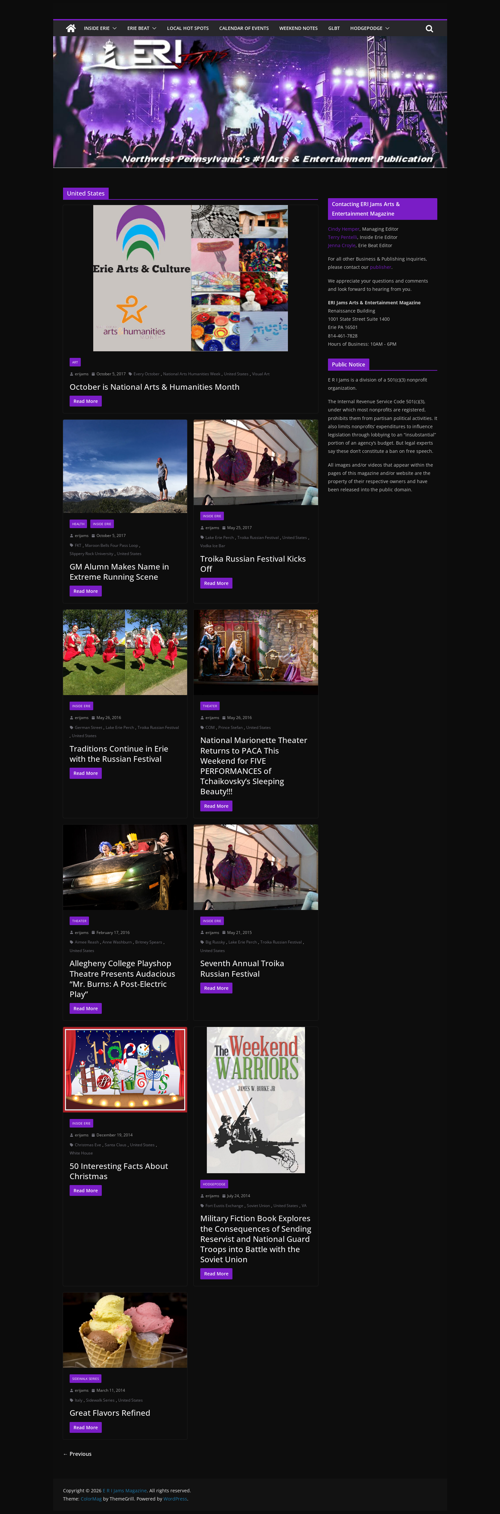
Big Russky (215, 942)
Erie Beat (138, 28)
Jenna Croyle (342, 245)
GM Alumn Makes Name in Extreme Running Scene (119, 571)
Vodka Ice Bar (212, 545)
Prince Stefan (230, 727)
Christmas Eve (88, 1145)
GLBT (334, 28)
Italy (78, 1400)
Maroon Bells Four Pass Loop (111, 545)
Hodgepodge (366, 28)
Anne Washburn (117, 942)
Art (75, 362)
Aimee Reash (87, 942)
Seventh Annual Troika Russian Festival (242, 968)
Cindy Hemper (343, 229)
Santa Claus (115, 1145)
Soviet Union (258, 1205)
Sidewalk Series (85, 1378)
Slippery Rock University (91, 553)
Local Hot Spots (188, 28)
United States (236, 374)
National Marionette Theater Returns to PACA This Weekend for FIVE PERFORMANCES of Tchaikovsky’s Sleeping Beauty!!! (253, 765)
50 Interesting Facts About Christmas (119, 1170)
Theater (210, 706)
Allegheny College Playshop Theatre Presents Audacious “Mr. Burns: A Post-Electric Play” (122, 978)
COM (210, 727)
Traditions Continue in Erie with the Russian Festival (119, 753)
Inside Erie (97, 28)
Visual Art (261, 374)
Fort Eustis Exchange (224, 1205)
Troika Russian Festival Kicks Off (253, 563)
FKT (78, 545)
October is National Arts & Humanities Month (155, 386)
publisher (380, 267)
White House (81, 1153)
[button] (113, 28)
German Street (88, 727)
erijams (82, 374)
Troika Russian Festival (258, 537)
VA (304, 1205)
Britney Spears (148, 942)
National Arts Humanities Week (191, 374)
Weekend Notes (298, 28)
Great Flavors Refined (110, 1412)
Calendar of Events (244, 28)
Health (78, 524)
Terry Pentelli (342, 237)
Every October (147, 374)
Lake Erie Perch (220, 537)
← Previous (77, 1453)
